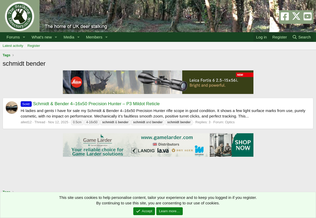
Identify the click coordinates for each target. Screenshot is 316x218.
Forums (13, 37)
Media (69, 37)
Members (94, 37)
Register (33, 46)
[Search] (301, 37)
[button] (24, 37)
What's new (42, 37)
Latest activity (13, 46)
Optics (230, 122)
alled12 (26, 122)
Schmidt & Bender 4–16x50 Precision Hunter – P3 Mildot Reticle (90, 103)
